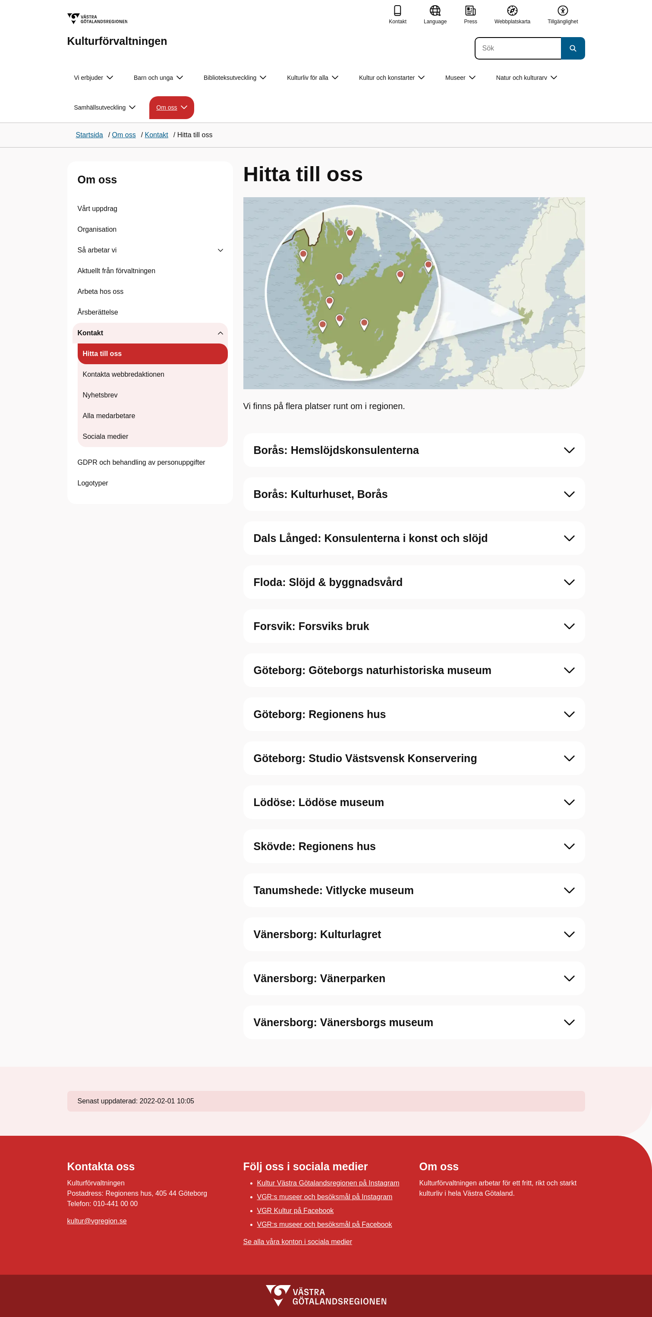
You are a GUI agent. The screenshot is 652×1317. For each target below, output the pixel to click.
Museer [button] (460, 77)
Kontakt (91, 333)
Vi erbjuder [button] (93, 77)
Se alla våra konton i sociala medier (298, 1241)
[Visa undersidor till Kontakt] (220, 333)
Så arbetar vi (97, 250)
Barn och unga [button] (158, 77)
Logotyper (93, 483)
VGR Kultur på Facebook (295, 1210)
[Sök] (518, 48)
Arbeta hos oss (101, 291)
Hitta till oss (102, 353)
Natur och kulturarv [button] (526, 77)
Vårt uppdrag (98, 208)
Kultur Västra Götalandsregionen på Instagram (328, 1183)
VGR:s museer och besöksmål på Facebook (324, 1224)
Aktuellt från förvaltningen (117, 270)
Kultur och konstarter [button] (392, 77)
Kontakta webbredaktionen (123, 374)
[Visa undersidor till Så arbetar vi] (220, 250)
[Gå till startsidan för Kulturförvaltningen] (117, 30)
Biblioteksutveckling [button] (235, 77)
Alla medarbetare (109, 415)
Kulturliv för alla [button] (312, 77)
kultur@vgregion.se (97, 1221)
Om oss (97, 179)
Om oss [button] (171, 107)
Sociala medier (106, 436)
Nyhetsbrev (100, 395)
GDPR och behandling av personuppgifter (141, 462)
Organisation (97, 229)
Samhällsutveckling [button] (105, 107)
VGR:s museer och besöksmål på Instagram (325, 1196)
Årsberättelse (98, 312)
